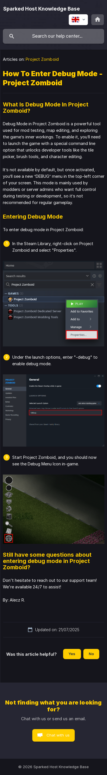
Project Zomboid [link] (42, 59)
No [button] (91, 653)
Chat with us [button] (58, 735)
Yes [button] (71, 653)
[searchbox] (53, 36)
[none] (41, 8)
